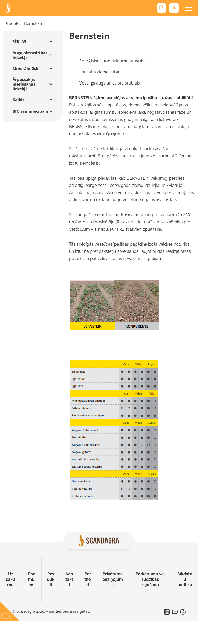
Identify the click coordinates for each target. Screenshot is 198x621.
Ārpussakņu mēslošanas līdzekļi (24, 84)
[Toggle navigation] (188, 8)
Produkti (12, 23)
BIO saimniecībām (30, 111)
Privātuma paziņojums (112, 579)
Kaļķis (18, 99)
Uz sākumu (10, 579)
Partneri (87, 579)
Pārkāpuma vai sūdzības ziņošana (150, 579)
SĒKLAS (19, 41)
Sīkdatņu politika (184, 579)
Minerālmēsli (25, 68)
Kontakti (69, 579)
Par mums (31, 579)
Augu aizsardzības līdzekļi (30, 55)
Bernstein (33, 23)
